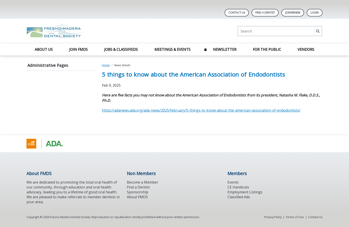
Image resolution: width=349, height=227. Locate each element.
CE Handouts (238, 187)
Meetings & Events (172, 49)
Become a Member (142, 182)
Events (233, 182)
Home (106, 65)
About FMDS (137, 196)
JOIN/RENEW (292, 12)
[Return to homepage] (84, 31)
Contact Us (236, 12)
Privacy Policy (273, 217)
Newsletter (224, 49)
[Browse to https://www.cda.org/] (49, 144)
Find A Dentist (265, 12)
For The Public (267, 49)
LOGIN (314, 12)
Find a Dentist (138, 187)
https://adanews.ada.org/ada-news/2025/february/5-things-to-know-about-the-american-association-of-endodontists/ (201, 110)
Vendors (306, 49)
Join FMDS (78, 49)
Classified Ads (238, 196)
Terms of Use (295, 217)
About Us (44, 49)
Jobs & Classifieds (121, 49)
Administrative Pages (47, 65)
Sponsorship (137, 192)
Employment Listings (244, 192)
